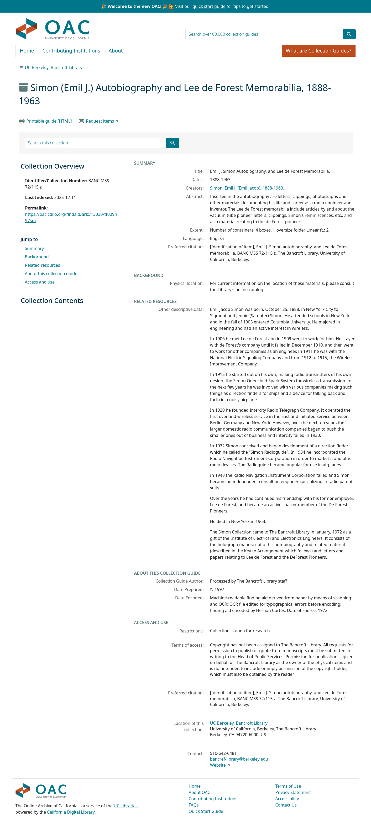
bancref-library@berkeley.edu (239, 759)
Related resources (42, 265)
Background (37, 257)
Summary (34, 248)
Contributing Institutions (71, 50)
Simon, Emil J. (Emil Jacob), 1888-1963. (247, 188)
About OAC (199, 792)
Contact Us (286, 805)
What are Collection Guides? (318, 50)
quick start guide (209, 6)
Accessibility (287, 799)
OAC (52, 29)
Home (27, 50)
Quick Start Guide (206, 811)
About (116, 50)
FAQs (194, 805)
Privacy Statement (293, 792)
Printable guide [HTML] (49, 121)
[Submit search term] (349, 34)
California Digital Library (71, 812)
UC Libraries (126, 806)
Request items (100, 121)
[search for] (264, 34)
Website (218, 765)
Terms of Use (288, 786)
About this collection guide (51, 273)
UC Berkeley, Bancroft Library (53, 67)
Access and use (40, 282)
